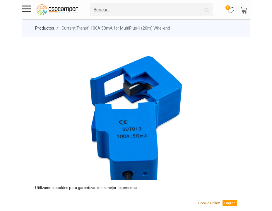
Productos (44, 28)
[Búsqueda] (207, 9)
